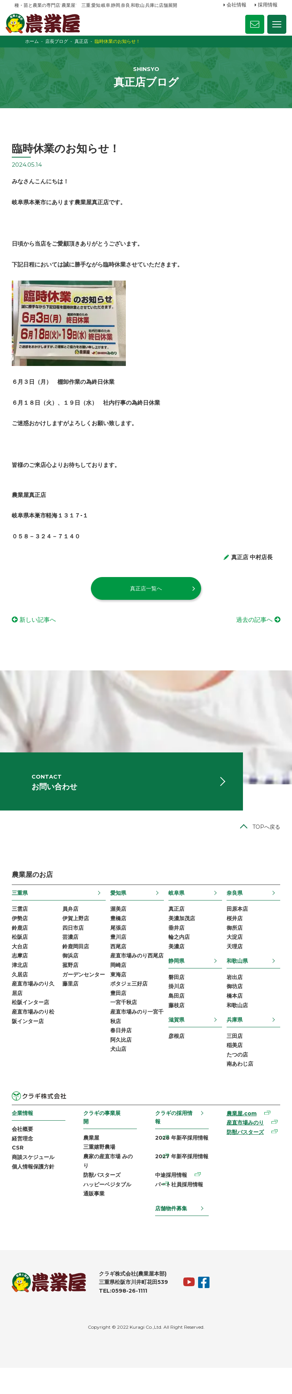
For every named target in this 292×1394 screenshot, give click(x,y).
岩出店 (233, 997)
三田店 (233, 1057)
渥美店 (119, 927)
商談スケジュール (35, 1181)
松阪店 (22, 956)
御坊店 (233, 1007)
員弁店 (72, 927)
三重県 (22, 911)
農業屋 (93, 1160)
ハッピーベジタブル (109, 1209)
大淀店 (233, 956)
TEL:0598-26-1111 (126, 1317)
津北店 (22, 985)
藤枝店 (176, 1026)
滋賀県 (176, 1041)
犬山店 (119, 1083)
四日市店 (75, 946)
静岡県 (176, 981)
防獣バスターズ (103, 1200)
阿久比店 (121, 1073)
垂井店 (176, 946)
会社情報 (236, 5)
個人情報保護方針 (35, 1191)
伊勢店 (22, 937)
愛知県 (119, 911)
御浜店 (72, 976)
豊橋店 (119, 937)
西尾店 (119, 966)
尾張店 (119, 946)
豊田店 (119, 1024)
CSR (20, 1171)
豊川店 (119, 956)
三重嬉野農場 (101, 1170)
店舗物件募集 (171, 1234)
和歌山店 (235, 1026)
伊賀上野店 (77, 937)
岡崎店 (119, 995)
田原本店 (235, 927)
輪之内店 (178, 956)
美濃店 (176, 966)
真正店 (176, 927)
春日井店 (121, 1063)
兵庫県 (233, 1041)
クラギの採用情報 (173, 1140)
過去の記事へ (251, 632)
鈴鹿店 (22, 946)
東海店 (119, 1005)
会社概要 (25, 1152)
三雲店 (22, 927)
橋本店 (233, 1017)
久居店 (22, 995)
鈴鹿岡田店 (77, 966)
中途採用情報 (171, 1200)
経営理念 (25, 1162)
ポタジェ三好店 (129, 1015)
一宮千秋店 (124, 1034)
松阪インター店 (33, 1024)
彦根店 (176, 1057)
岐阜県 (176, 911)
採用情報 (268, 5)
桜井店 (233, 937)
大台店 (22, 966)
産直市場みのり (243, 1146)
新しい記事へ (40, 632)
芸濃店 (72, 956)
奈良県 (233, 911)
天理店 (233, 966)
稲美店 (233, 1067)
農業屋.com (240, 1137)
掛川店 (176, 1007)
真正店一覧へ (146, 600)
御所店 (233, 946)
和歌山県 (235, 981)
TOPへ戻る (264, 844)
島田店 (176, 1017)
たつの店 (235, 1077)
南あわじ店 (238, 1086)
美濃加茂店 (181, 937)
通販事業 (95, 1219)
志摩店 (22, 976)
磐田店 (176, 997)
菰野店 (72, 985)
